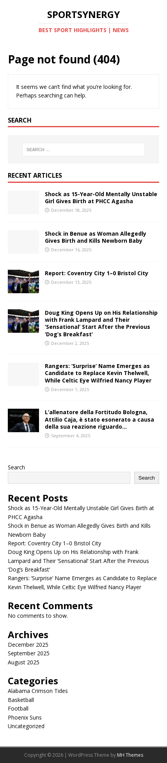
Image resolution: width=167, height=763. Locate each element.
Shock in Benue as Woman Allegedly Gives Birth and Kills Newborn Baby (95, 237)
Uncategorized (26, 726)
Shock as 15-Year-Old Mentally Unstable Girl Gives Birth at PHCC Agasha (101, 197)
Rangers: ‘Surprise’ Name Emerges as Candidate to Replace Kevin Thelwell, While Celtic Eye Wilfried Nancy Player (98, 373)
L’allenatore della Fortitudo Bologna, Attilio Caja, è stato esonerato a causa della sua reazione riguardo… (99, 419)
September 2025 (29, 653)
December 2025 (28, 644)
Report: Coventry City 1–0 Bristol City (96, 273)
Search (16, 467)
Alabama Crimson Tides (38, 690)
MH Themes (130, 755)
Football (18, 708)
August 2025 (23, 662)
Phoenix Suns (25, 717)
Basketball (21, 699)
